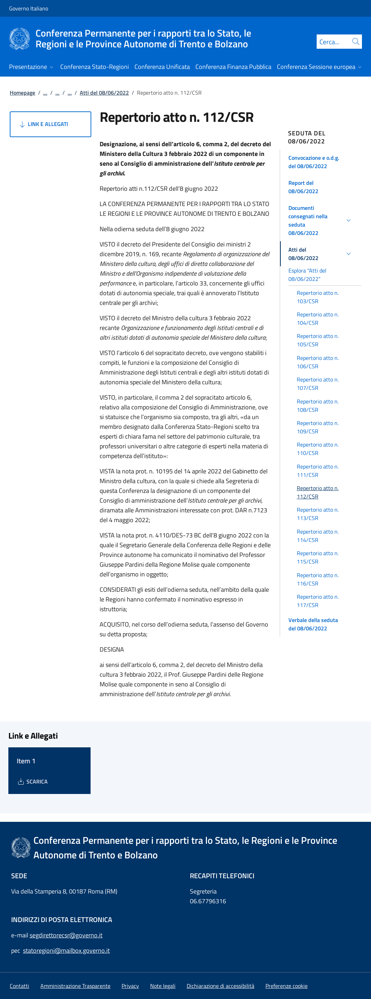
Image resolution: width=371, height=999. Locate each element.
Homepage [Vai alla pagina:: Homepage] (22, 92)
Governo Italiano (28, 8)
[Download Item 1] (32, 781)
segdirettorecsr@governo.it (66, 935)
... (45, 92)
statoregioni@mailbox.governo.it (66, 950)
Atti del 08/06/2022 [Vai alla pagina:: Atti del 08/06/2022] (104, 92)
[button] (320, 161)
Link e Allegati (43, 124)
